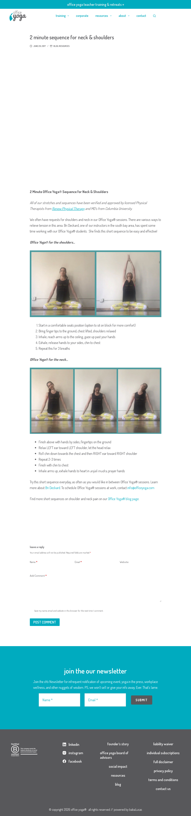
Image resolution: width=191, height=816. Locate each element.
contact (141, 16)
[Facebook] (73, 761)
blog (55, 46)
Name (33, 562)
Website (124, 562)
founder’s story (118, 744)
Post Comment (44, 622)
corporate (82, 16)
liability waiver (163, 744)
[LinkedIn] (73, 744)
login (172, 16)
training (63, 16)
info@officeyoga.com (141, 487)
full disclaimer (163, 761)
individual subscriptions (163, 753)
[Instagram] (73, 753)
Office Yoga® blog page (123, 498)
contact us (163, 788)
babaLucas (135, 809)
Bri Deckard (52, 487)
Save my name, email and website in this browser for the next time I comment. (68, 610)
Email (78, 562)
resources (104, 16)
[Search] (154, 16)
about (125, 16)
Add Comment (38, 576)
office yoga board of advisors (114, 755)
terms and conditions (163, 779)
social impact (118, 766)
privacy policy (163, 770)
